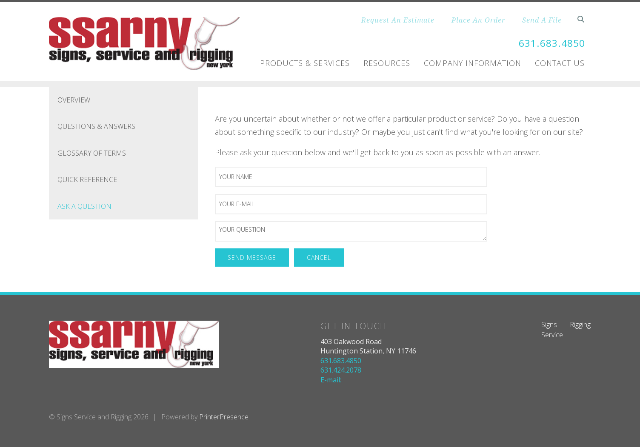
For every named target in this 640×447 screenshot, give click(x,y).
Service (552, 334)
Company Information (472, 63)
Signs (549, 324)
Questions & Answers (96, 126)
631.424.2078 (340, 370)
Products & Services (305, 63)
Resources (386, 63)
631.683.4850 (549, 43)
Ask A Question (84, 206)
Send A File (542, 20)
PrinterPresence (224, 416)
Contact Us (560, 63)
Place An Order (478, 20)
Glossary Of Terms (91, 153)
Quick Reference (87, 179)
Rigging (580, 324)
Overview (73, 100)
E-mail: (330, 379)
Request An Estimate (397, 20)
